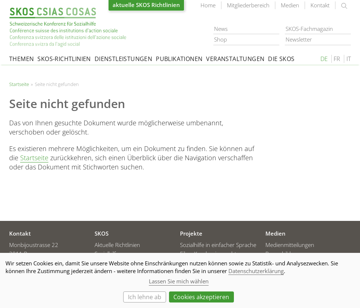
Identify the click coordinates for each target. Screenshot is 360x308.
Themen (21, 59)
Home (208, 5)
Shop (220, 39)
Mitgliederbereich (248, 5)
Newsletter (299, 39)
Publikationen (179, 59)
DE (324, 59)
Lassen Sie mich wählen (179, 281)
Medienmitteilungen (289, 244)
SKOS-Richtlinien (64, 59)
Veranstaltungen (235, 59)
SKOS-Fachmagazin (309, 28)
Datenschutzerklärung (256, 271)
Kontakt (320, 5)
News (221, 28)
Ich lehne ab (144, 297)
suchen (344, 6)
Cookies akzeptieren (201, 297)
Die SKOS (281, 59)
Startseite (67, 27)
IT (348, 59)
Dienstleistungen (123, 59)
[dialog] (180, 280)
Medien (290, 5)
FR (337, 59)
